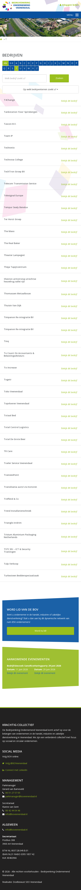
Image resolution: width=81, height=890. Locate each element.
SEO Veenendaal (34, 881)
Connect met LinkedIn (14, 770)
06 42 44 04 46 (12, 810)
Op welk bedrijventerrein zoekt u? (40, 89)
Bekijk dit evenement (17, 673)
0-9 (11, 63)
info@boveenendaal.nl (16, 814)
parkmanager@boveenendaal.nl (21, 796)
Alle (5, 63)
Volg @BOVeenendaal (14, 763)
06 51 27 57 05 (12, 792)
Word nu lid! (40, 630)
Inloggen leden (69, 4)
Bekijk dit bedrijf (69, 100)
